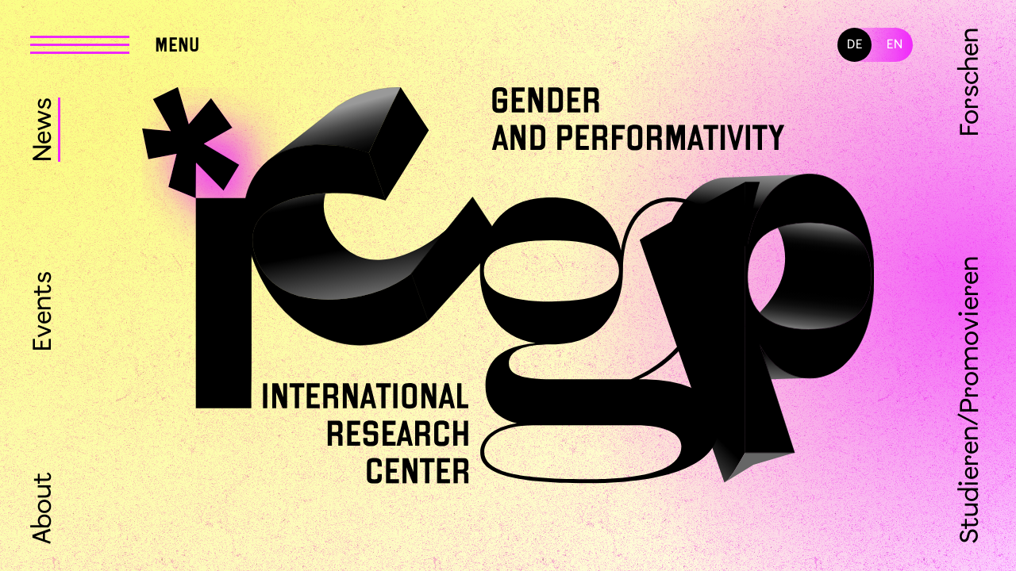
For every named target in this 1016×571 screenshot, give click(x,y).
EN (895, 45)
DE (855, 45)
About (44, 507)
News (44, 130)
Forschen (971, 82)
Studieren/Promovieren (971, 399)
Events (44, 311)
